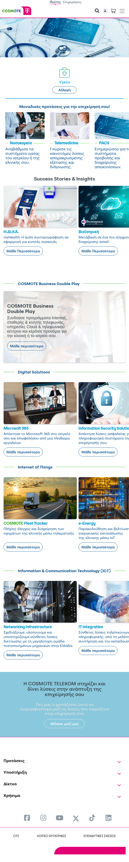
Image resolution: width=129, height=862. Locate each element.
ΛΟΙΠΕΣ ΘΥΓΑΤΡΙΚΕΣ (51, 836)
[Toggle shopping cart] (113, 11)
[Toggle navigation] (122, 10)
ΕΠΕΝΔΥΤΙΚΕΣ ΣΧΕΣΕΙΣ (99, 836)
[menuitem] (27, 818)
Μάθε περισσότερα (26, 346)
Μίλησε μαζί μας (64, 723)
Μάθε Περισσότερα (23, 251)
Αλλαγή (64, 90)
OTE (16, 836)
